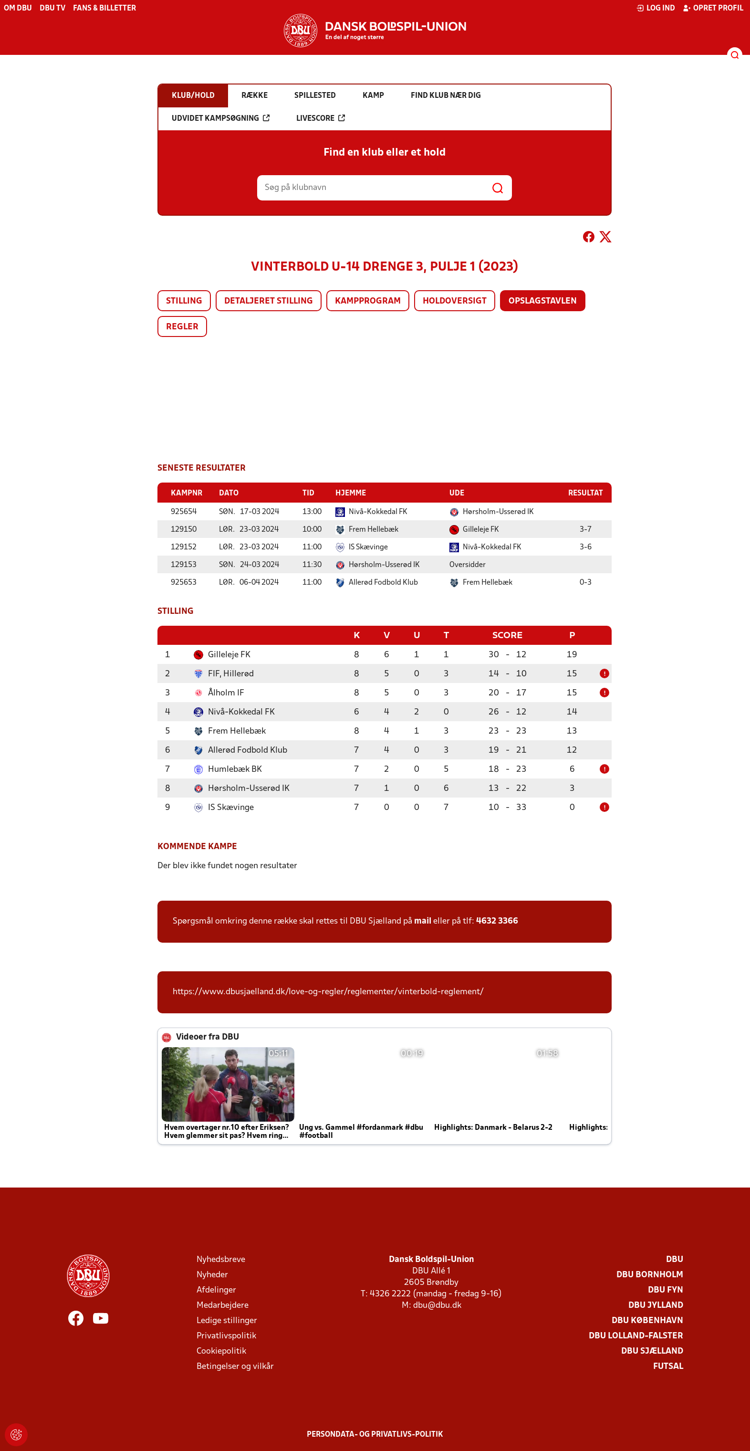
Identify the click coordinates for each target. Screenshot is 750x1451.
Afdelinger (216, 1289)
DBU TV (52, 8)
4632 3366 (497, 920)
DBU (674, 1259)
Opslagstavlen (543, 301)
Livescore (320, 118)
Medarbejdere (223, 1305)
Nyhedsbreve (221, 1259)
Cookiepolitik (221, 1350)
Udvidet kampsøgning (221, 118)
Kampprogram (368, 301)
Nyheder (212, 1274)
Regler (182, 327)
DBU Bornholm (649, 1274)
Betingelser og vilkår (235, 1366)
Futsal (668, 1366)
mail (422, 920)
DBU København (647, 1320)
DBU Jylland (655, 1305)
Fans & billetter (104, 8)
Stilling (184, 301)
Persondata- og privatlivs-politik (375, 1433)
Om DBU (18, 8)
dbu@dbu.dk (437, 1305)
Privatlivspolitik (226, 1335)
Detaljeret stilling (268, 301)
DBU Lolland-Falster (636, 1335)
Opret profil (713, 8)
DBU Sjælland (652, 1350)
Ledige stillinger (227, 1320)
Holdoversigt (455, 301)
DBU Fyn (665, 1289)
